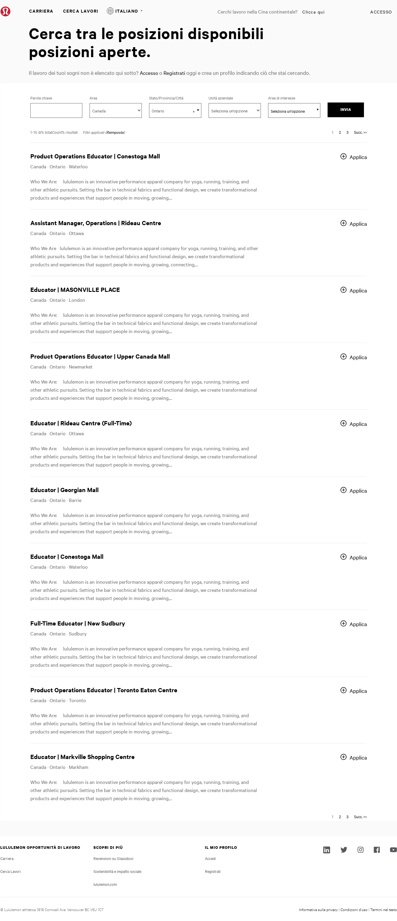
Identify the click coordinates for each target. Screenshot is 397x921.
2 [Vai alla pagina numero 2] (340, 132)
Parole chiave (41, 97)
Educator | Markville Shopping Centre (82, 756)
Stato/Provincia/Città (172, 97)
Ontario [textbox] (173, 111)
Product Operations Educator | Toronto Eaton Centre (103, 690)
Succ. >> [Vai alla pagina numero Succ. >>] (360, 132)
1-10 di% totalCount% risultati (54, 132)
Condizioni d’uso (354, 909)
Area (93, 97)
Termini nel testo (383, 909)
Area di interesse (281, 97)
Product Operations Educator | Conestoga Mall (95, 156)
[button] (194, 111)
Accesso (381, 12)
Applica (358, 156)
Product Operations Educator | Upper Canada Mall (100, 356)
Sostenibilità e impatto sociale (117, 871)
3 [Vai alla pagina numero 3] (347, 132)
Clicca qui (313, 12)
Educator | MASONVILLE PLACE (75, 289)
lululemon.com (105, 884)
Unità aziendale (221, 97)
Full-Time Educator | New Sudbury (77, 623)
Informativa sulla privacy (318, 909)
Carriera (41, 11)
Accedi (210, 858)
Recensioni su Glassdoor (113, 858)
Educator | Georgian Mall (64, 489)
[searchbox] (291, 111)
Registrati (176, 72)
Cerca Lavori (81, 11)
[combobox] (175, 110)
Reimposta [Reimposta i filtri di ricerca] (115, 132)
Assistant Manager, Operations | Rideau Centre (95, 223)
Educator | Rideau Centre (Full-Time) (81, 423)
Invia (346, 109)
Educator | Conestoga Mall (66, 556)
